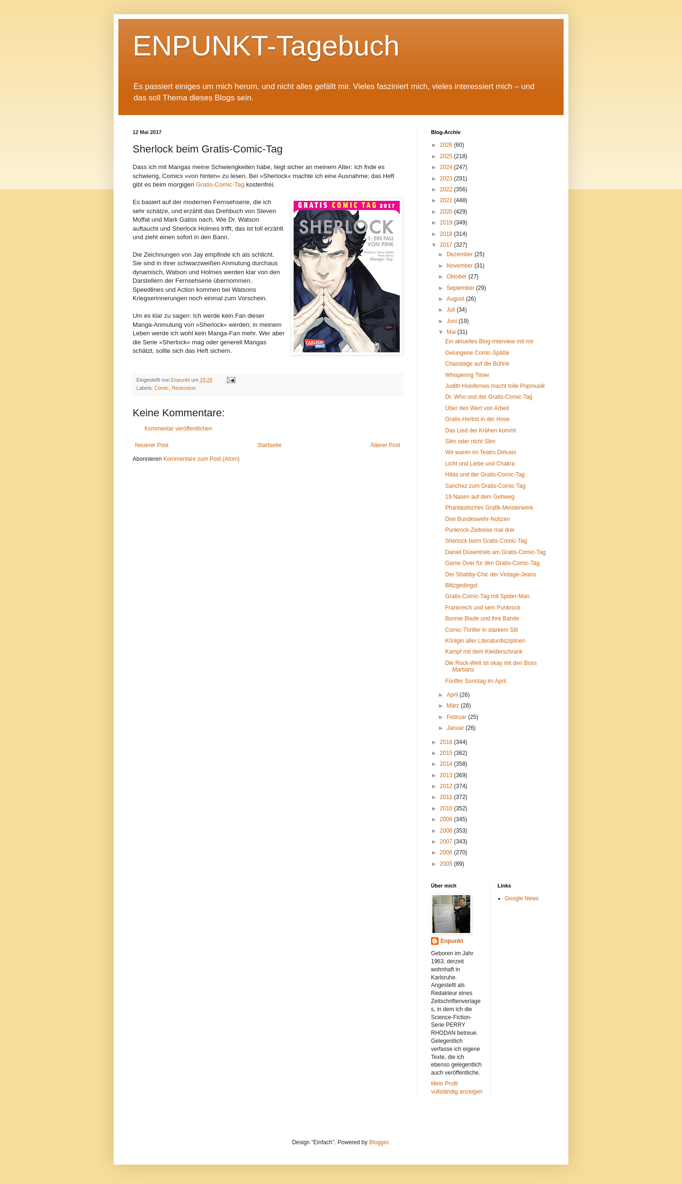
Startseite (270, 445)
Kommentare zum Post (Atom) (201, 459)
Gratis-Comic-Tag (219, 184)
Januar (456, 728)
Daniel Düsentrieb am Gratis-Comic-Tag (495, 552)
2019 (447, 222)
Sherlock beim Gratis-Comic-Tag (486, 541)
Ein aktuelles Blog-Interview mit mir (489, 341)
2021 (447, 200)
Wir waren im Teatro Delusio (480, 452)
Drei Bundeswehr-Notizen (477, 519)
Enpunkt (451, 941)
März (454, 705)
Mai (452, 332)
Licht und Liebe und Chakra (480, 463)
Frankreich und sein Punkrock (482, 607)
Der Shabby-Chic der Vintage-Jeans (490, 574)
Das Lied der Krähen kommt (480, 430)
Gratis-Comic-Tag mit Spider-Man (487, 596)
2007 (447, 841)
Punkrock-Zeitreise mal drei (479, 530)
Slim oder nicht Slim (470, 441)
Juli (452, 309)
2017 (447, 245)
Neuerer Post (152, 445)
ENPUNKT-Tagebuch (266, 46)
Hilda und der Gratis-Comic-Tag (485, 474)
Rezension (183, 388)
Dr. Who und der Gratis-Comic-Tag (488, 397)
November (461, 265)
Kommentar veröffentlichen (178, 428)
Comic (161, 388)
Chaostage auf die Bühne (477, 363)
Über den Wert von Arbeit (477, 408)
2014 (447, 764)
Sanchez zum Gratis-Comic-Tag (485, 486)
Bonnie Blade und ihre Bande (482, 618)
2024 (447, 167)
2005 (447, 864)
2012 (447, 786)
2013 (447, 775)
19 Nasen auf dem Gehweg (479, 496)
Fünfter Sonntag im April (475, 681)
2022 (447, 189)
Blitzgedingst (461, 585)
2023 (447, 178)
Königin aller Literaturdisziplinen (485, 640)
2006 (447, 852)
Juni (452, 321)
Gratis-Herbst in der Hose (477, 419)
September (461, 288)
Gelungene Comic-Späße (477, 353)
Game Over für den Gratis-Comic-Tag (492, 563)
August (456, 299)
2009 (447, 819)
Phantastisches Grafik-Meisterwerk (489, 507)
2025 (447, 156)
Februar (457, 717)
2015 (447, 753)
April (453, 694)
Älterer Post (385, 445)
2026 (447, 145)
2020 (447, 211)
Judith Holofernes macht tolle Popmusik (495, 386)
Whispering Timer (467, 375)
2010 (447, 808)
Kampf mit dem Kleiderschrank (483, 651)
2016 (447, 742)
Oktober (457, 276)
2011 (447, 797)
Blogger (378, 1142)
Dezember (461, 254)
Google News (522, 898)
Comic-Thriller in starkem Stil (481, 630)
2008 (447, 830)
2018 (447, 234)
